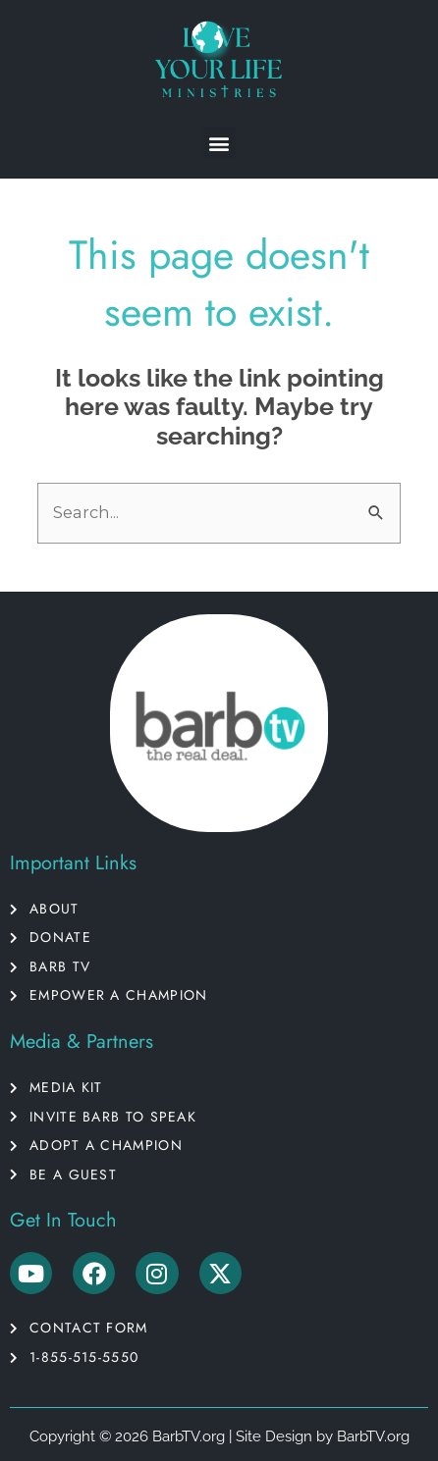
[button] (219, 143)
